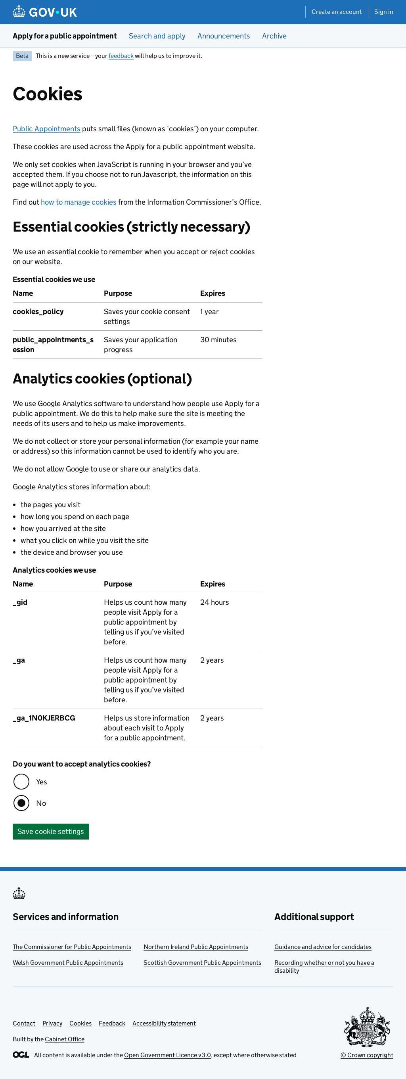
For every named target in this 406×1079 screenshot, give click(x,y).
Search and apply (157, 35)
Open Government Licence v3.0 (167, 1055)
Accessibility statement (164, 1023)
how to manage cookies (79, 202)
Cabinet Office (64, 1039)
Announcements (223, 35)
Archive (274, 35)
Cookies (80, 1023)
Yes (41, 781)
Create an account (337, 11)
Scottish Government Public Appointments (202, 962)
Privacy (52, 1023)
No (41, 803)
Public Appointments (46, 128)
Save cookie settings (50, 831)
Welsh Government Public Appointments (68, 962)
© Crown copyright (367, 1055)
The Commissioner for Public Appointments (72, 947)
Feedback (112, 1023)
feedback (121, 55)
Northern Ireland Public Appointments (196, 947)
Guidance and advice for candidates (323, 947)
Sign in (383, 11)
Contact (24, 1023)
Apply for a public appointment (65, 35)
